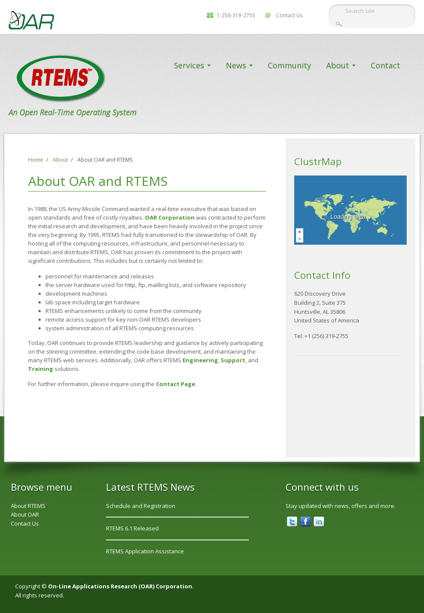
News (236, 65)
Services (189, 65)
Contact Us (289, 15)
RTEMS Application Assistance (145, 551)
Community (289, 65)
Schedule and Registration (140, 506)
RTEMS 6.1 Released (132, 528)
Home (35, 159)
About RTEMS (28, 506)
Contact (385, 65)
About (337, 65)
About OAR (25, 514)
